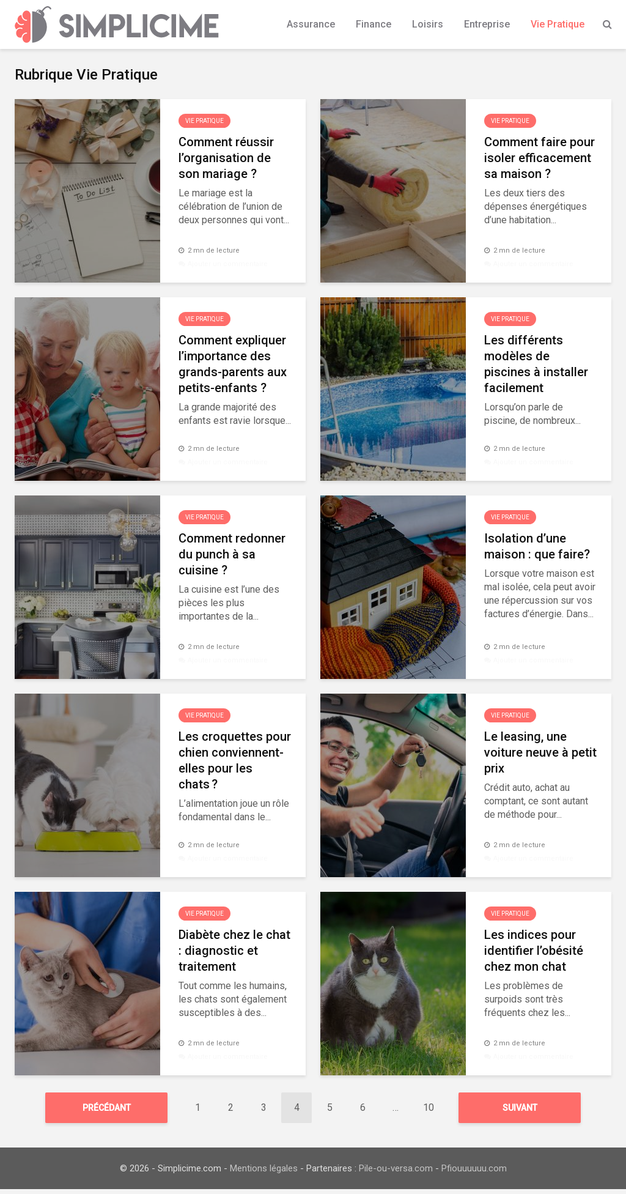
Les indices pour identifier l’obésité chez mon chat (533, 950)
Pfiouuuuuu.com (474, 1173)
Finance (373, 24)
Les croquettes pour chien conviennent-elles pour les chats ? (235, 760)
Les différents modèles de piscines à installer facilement (536, 364)
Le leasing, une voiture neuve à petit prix (540, 752)
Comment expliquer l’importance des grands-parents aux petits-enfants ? (233, 364)
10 (428, 1107)
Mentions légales (264, 1173)
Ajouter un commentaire (228, 264)
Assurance (311, 24)
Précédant (107, 1108)
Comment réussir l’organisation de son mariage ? (226, 158)
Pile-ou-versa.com (396, 1173)
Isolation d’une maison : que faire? (537, 546)
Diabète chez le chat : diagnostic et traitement (234, 950)
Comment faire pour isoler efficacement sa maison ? (539, 158)
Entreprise (487, 24)
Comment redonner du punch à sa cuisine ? (232, 554)
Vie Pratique (557, 24)
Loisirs (427, 24)
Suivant (520, 1108)
